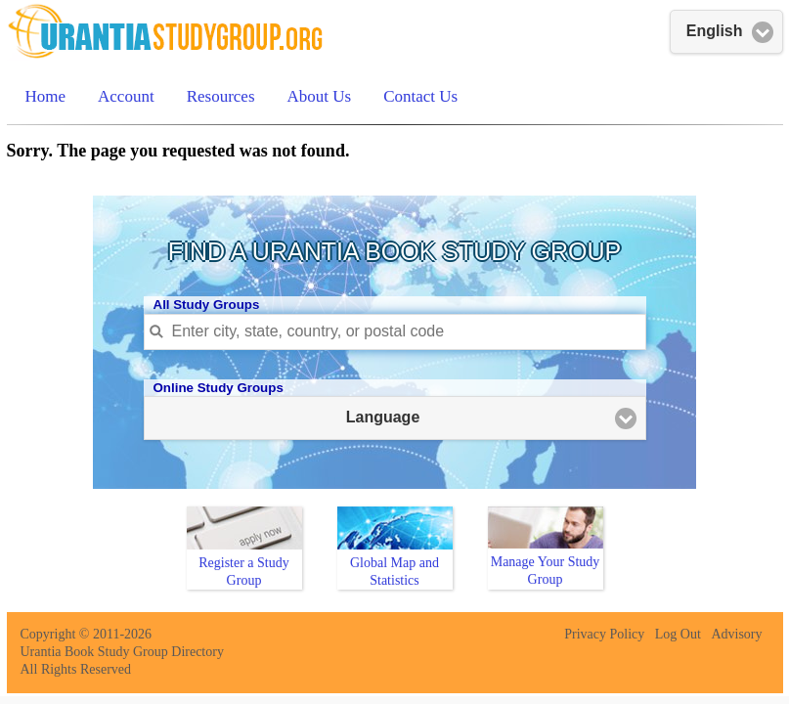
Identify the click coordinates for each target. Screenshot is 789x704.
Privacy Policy (604, 634)
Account (126, 96)
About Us (319, 96)
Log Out (678, 634)
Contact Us (420, 96)
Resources (221, 96)
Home (45, 96)
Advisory (736, 634)
